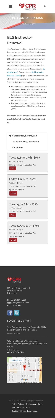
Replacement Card (33, 404)
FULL (12, 168)
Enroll (13, 193)
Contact (25, 407)
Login (35, 411)
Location (15, 407)
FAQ (13, 404)
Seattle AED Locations (21, 411)
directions (12, 293)
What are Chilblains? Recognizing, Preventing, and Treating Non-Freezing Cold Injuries (27, 344)
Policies (21, 404)
